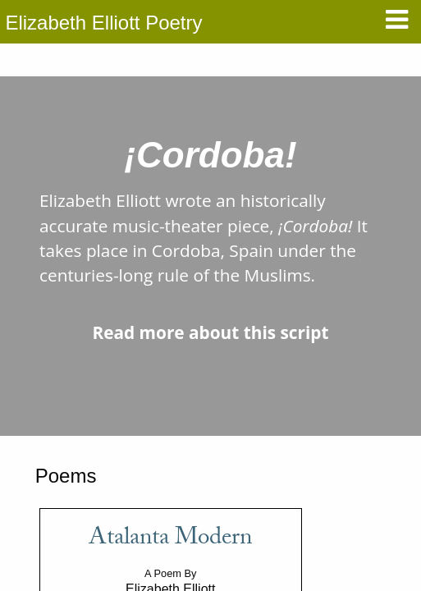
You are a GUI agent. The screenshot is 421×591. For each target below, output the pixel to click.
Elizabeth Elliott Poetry (103, 22)
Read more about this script (210, 332)
